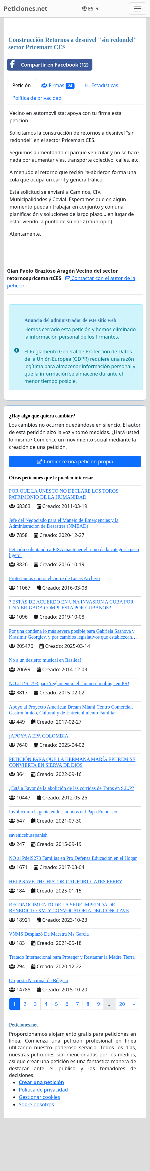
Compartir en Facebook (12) (47, 64)
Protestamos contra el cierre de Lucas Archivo (54, 578)
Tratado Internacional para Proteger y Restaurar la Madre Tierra (72, 957)
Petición (21, 85)
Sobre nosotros (36, 1104)
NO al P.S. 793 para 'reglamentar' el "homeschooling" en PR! (69, 683)
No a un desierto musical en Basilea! (45, 660)
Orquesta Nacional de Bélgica (38, 980)
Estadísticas (101, 85)
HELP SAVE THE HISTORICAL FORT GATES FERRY (65, 881)
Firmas (58, 85)
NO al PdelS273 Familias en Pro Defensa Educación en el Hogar (73, 858)
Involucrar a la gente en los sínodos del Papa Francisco (63, 811)
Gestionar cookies (39, 1097)
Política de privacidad (37, 98)
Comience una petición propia (75, 461)
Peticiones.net (25, 8)
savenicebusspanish (28, 835)
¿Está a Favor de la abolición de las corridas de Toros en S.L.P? (71, 788)
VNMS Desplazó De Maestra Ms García (49, 934)
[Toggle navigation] (137, 8)
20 (122, 1004)
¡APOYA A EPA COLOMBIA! (39, 735)
